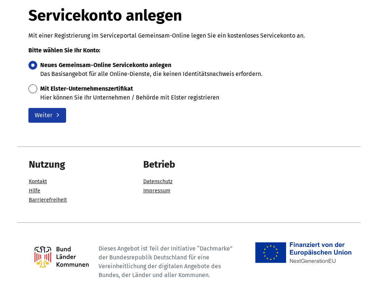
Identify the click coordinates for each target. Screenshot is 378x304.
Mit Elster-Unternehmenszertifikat (86, 88)
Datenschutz (157, 181)
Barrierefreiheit (48, 200)
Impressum (156, 191)
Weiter (47, 115)
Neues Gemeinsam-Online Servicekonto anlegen (105, 65)
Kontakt (38, 181)
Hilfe (34, 191)
